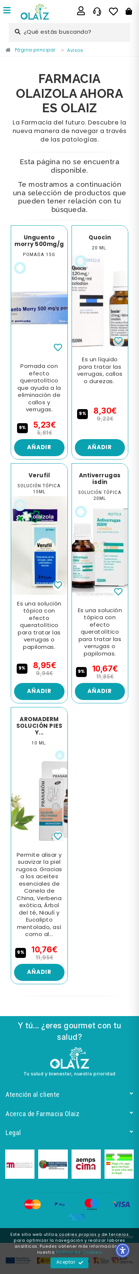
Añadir (39, 447)
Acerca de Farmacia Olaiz (69, 1114)
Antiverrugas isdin (100, 479)
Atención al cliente (69, 1094)
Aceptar (69, 1263)
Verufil (39, 476)
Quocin (100, 238)
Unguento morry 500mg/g (39, 241)
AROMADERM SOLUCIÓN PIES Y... (39, 726)
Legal (69, 1133)
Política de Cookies (79, 1252)
